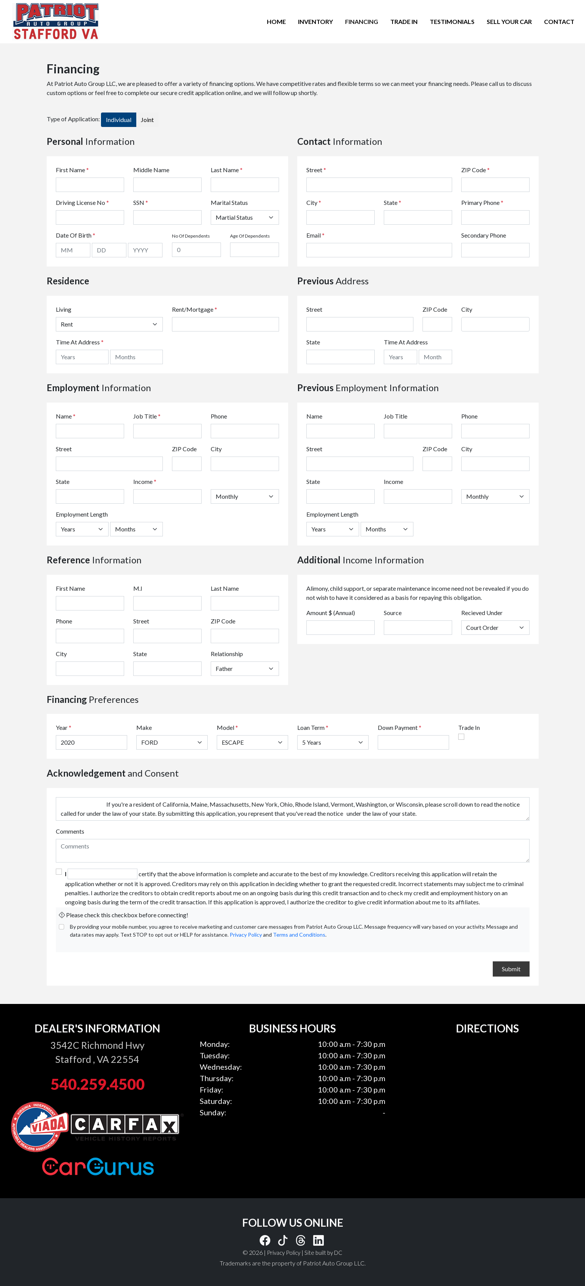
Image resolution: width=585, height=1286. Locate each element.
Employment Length (82, 514)
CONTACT (559, 21)
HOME (276, 21)
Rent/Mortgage (192, 309)
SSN (140, 202)
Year (62, 727)
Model (225, 727)
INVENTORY (315, 21)
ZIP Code (475, 169)
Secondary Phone (483, 235)
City (313, 202)
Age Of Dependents (250, 236)
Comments (70, 831)
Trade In (469, 727)
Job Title (147, 416)
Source (393, 612)
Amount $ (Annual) (330, 612)
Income (143, 481)
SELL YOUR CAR (509, 21)
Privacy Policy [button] (283, 1252)
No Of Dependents (191, 236)
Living (63, 309)
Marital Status (229, 202)
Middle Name (151, 169)
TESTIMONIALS (452, 21)
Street (316, 169)
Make (144, 727)
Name (66, 416)
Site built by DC (323, 1252)
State (392, 202)
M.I (137, 588)
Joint (147, 119)
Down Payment (398, 727)
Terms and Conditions (299, 934)
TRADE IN (404, 21)
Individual (118, 119)
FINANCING (361, 21)
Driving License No (82, 202)
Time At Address (78, 342)
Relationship (227, 653)
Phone (219, 416)
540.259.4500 (97, 1084)
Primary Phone (482, 202)
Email (315, 235)
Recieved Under (482, 612)
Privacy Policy (246, 934)
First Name (72, 169)
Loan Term (311, 727)
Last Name (227, 169)
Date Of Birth (75, 235)
